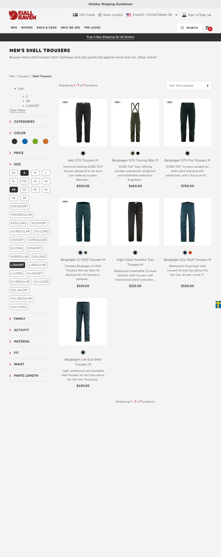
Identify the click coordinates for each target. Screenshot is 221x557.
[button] (208, 27)
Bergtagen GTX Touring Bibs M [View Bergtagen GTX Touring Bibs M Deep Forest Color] (135, 160)
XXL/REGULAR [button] (21, 298)
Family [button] (20, 319)
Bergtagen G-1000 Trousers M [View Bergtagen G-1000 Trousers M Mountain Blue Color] (83, 260)
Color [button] (20, 133)
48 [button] (13, 189)
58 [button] (24, 198)
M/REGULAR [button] (19, 257)
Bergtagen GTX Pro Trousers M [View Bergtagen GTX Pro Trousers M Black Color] (187, 160)
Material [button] (22, 341)
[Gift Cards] (83, 15)
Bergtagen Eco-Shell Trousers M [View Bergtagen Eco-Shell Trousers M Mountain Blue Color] (187, 260)
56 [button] (13, 198)
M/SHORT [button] (34, 248)
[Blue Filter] (25, 141)
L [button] (46, 173)
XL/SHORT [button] (35, 273)
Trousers (23, 76)
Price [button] (19, 153)
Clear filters (18, 110)
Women (27, 27)
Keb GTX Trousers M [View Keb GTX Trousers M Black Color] (83, 160)
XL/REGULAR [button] (20, 282)
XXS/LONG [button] (19, 223)
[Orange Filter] (45, 141)
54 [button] (46, 189)
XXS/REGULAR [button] (21, 215)
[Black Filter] (15, 141)
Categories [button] (24, 122)
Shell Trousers (42, 76)
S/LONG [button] (16, 248)
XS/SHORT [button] (39, 223)
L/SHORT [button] (17, 265)
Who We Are (70, 27)
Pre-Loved (92, 27)
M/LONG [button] (39, 257)
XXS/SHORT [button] (19, 206)
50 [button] (24, 189)
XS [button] (14, 173)
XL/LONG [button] (42, 282)
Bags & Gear (47, 27)
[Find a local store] (110, 15)
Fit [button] (16, 353)
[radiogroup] (83, 153)
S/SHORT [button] (17, 240)
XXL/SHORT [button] (19, 290)
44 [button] (35, 181)
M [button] (35, 173)
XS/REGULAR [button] (20, 231)
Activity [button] (21, 330)
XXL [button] (24, 181)
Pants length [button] (26, 376)
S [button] (24, 173)
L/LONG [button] (16, 273)
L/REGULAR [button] (37, 265)
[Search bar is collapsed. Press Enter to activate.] (189, 27)
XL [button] (14, 181)
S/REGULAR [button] (37, 240)
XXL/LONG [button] (18, 307)
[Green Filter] (35, 141)
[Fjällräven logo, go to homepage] (22, 15)
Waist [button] (19, 364)
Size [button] (17, 164)
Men (14, 27)
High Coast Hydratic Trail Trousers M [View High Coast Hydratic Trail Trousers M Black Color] (135, 262)
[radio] (83, 153)
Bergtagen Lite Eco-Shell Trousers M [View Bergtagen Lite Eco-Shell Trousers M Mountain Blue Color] (83, 361)
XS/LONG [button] (42, 231)
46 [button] (46, 181)
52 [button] (35, 189)
